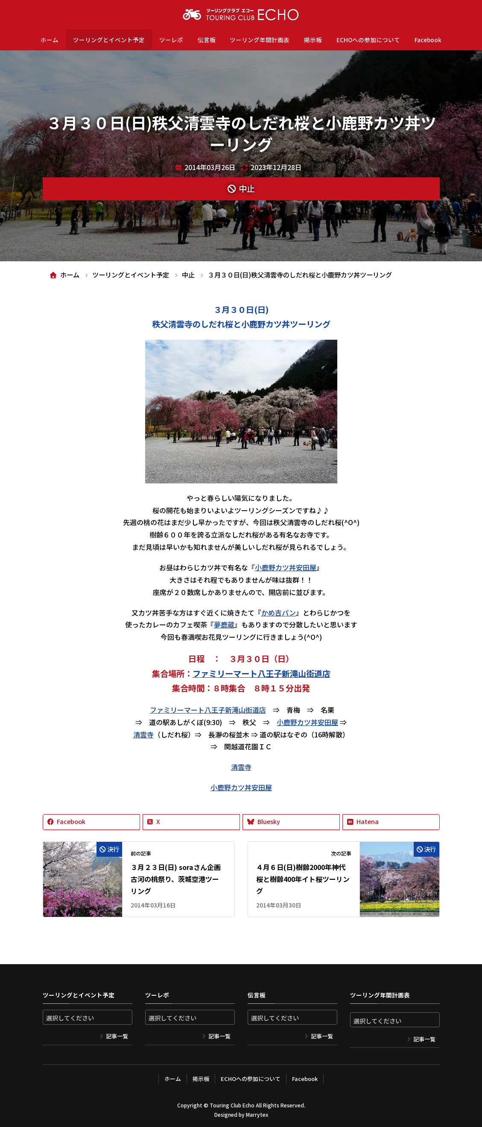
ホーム (49, 39)
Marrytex (257, 1114)
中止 (247, 188)
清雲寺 (143, 734)
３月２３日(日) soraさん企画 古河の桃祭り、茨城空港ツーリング (176, 879)
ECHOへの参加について (368, 39)
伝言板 (207, 39)
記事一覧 (117, 1036)
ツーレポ (171, 39)
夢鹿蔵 (224, 624)
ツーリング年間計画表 (259, 39)
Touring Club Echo (232, 1105)
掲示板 (313, 39)
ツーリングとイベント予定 (109, 39)
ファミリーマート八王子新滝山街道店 (261, 673)
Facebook (428, 39)
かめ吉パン (278, 612)
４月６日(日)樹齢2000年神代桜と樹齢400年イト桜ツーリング (303, 879)
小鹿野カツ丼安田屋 (285, 567)
